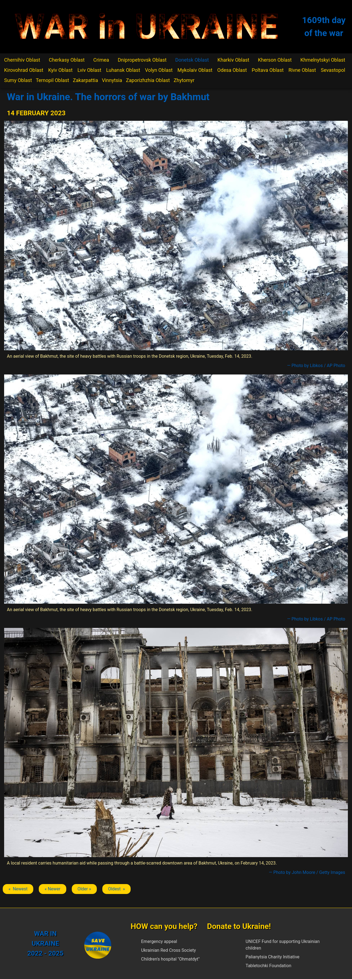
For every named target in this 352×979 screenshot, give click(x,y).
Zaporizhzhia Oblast (148, 80)
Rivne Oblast (302, 70)
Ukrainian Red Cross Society (168, 950)
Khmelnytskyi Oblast (322, 60)
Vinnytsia (112, 80)
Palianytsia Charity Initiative (272, 956)
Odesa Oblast (232, 70)
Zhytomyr (184, 80)
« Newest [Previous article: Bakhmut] (18, 889)
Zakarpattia (85, 80)
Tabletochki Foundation (268, 965)
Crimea (101, 60)
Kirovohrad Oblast (23, 70)
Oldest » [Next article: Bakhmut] (116, 889)
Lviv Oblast (89, 70)
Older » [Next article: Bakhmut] (84, 889)
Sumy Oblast (18, 80)
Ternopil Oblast (52, 80)
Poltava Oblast (268, 70)
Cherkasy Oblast (66, 60)
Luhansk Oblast (123, 70)
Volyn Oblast (158, 70)
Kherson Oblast (275, 60)
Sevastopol (333, 70)
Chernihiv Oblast (22, 60)
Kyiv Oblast (60, 70)
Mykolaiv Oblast (194, 70)
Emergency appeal (159, 941)
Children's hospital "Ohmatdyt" (170, 959)
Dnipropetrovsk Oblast (142, 60)
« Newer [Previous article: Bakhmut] (52, 889)
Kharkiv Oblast (233, 60)
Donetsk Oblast (192, 60)
